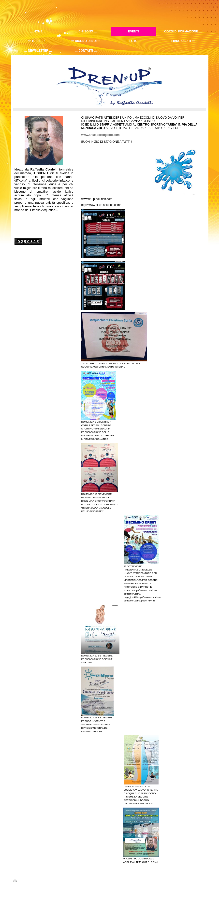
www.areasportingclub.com (100, 135)
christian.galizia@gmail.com (98, 884)
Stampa (21, 881)
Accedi (202, 880)
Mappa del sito (38, 881)
